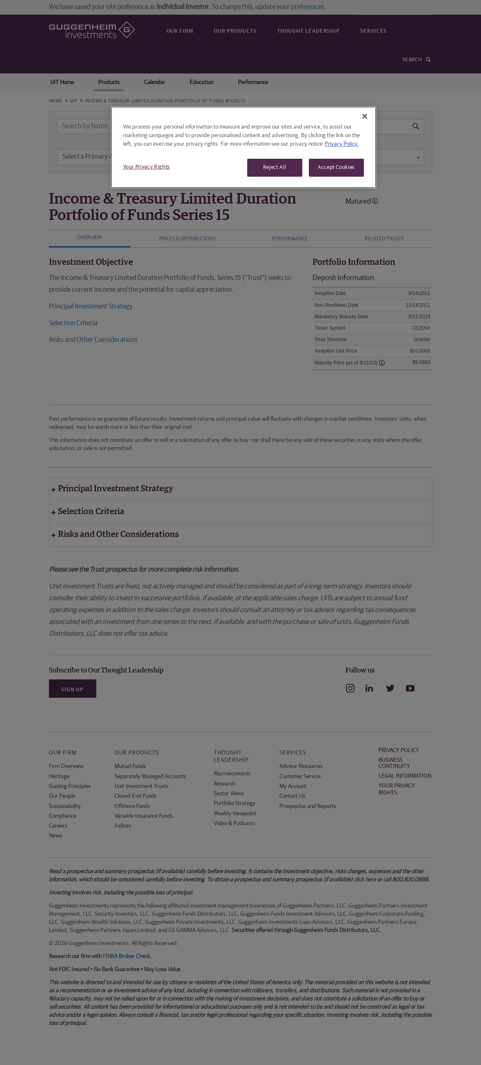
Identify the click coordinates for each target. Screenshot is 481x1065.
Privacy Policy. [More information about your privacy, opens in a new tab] (342, 144)
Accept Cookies (336, 167)
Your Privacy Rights (146, 167)
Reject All (274, 167)
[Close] (365, 116)
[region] (243, 147)
